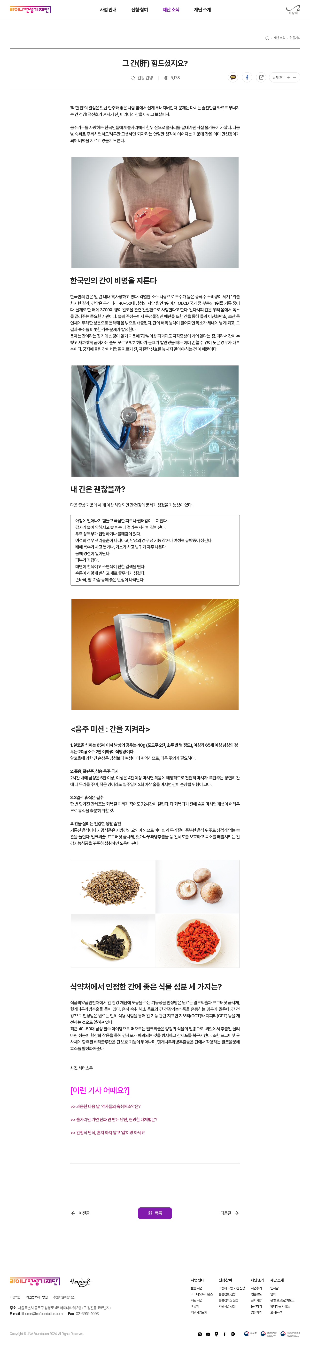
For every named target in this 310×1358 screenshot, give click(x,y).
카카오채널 (233, 1334)
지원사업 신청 (227, 1306)
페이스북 (247, 77)
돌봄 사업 (196, 1288)
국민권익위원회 (290, 1334)
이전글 (84, 1213)
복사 (261, 77)
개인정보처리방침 (36, 1297)
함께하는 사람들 (280, 1306)
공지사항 (256, 1300)
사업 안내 (197, 1280)
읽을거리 (256, 1312)
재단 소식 (257, 1280)
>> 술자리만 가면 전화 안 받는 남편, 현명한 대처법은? (113, 1119)
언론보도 (256, 1294)
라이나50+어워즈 (202, 1294)
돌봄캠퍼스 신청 (228, 1300)
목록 (158, 1213)
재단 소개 (277, 1280)
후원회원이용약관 (64, 1297)
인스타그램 (200, 1334)
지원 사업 (196, 1300)
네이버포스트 (216, 1334)
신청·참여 (225, 1280)
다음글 (225, 1213)
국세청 (250, 1334)
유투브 (208, 1334)
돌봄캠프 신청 (227, 1294)
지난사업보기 (199, 1312)
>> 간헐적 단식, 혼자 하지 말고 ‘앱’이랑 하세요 (107, 1132)
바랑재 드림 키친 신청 (232, 1288)
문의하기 (256, 1306)
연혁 (273, 1294)
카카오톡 (233, 77)
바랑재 (293, 10)
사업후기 (256, 1288)
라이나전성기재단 (30, 9)
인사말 (274, 1288)
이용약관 (15, 1297)
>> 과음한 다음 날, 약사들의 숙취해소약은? (105, 1106)
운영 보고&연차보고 (282, 1300)
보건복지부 (269, 1334)
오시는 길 (276, 1312)
